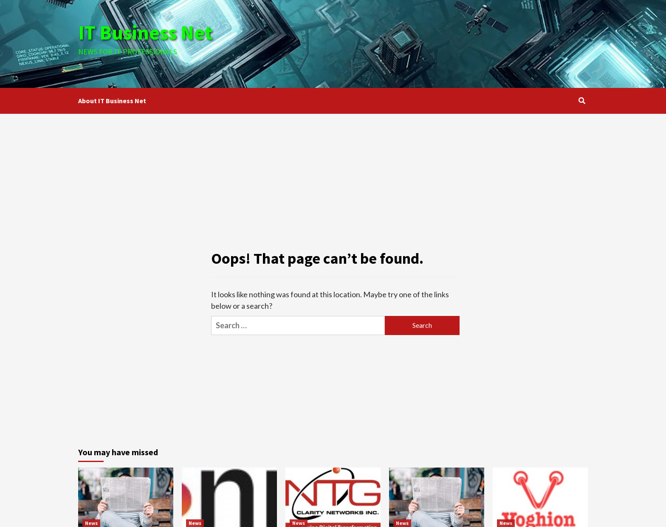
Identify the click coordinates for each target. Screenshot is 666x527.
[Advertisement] (418, 42)
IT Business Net (147, 32)
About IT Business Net (112, 100)
